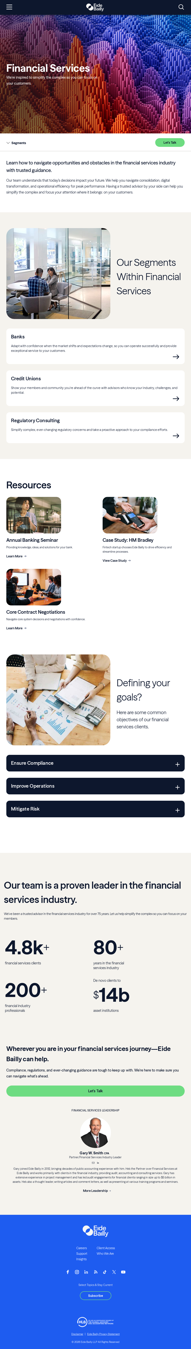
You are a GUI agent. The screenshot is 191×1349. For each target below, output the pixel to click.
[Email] (93, 1163)
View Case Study (115, 561)
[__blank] (97, 1163)
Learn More (14, 556)
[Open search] (181, 7)
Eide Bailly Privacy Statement (103, 1334)
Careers (81, 1248)
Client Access (106, 1248)
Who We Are (105, 1254)
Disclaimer (77, 1334)
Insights (81, 1259)
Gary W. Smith (91, 1153)
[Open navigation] (9, 7)
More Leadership (95, 1191)
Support (81, 1254)
